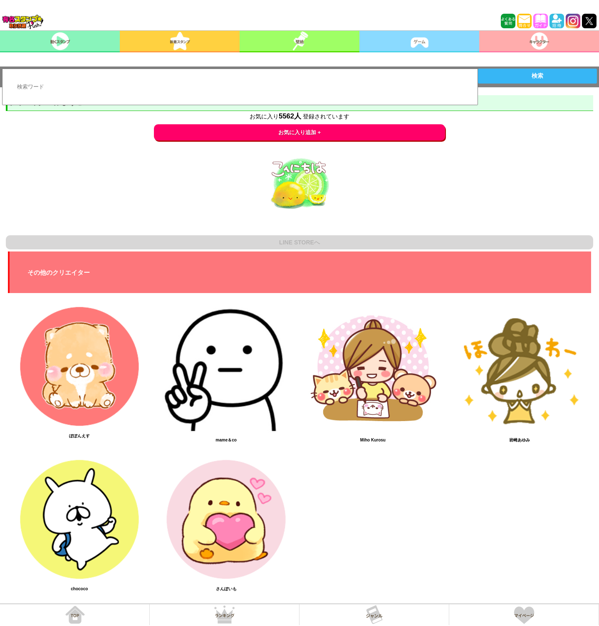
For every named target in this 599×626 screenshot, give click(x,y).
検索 (537, 75)
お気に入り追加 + (299, 132)
